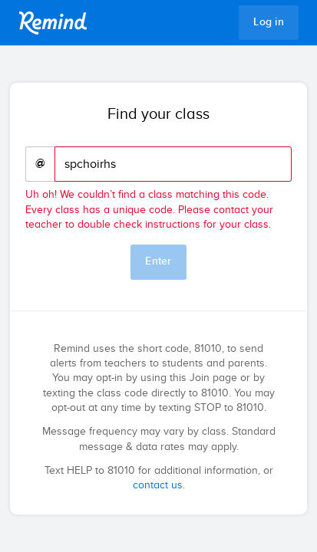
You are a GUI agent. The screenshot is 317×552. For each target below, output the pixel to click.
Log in (268, 22)
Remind (53, 23)
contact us (158, 485)
